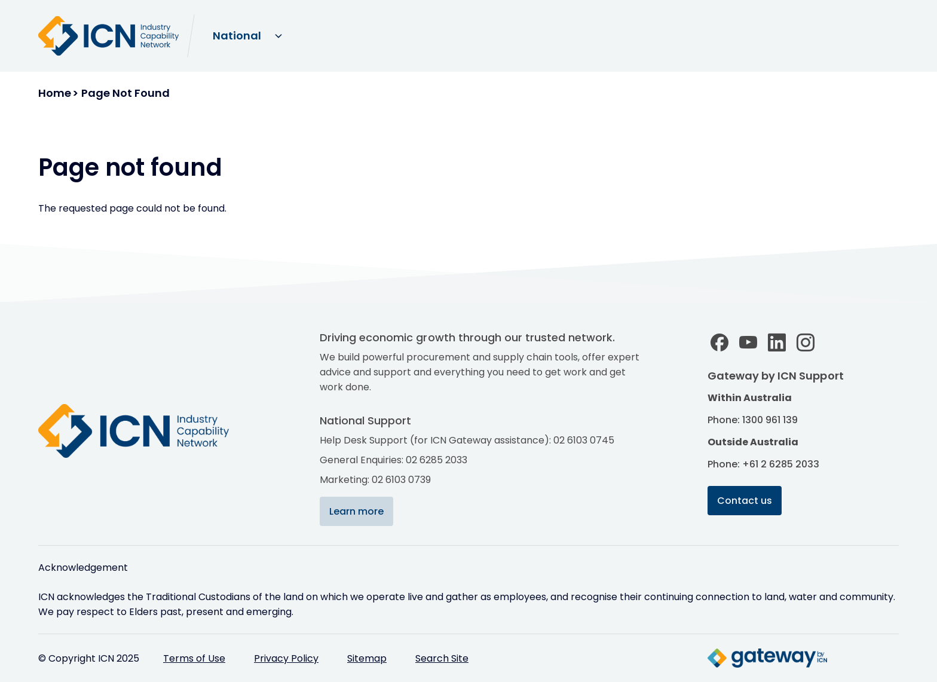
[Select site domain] (246, 36)
